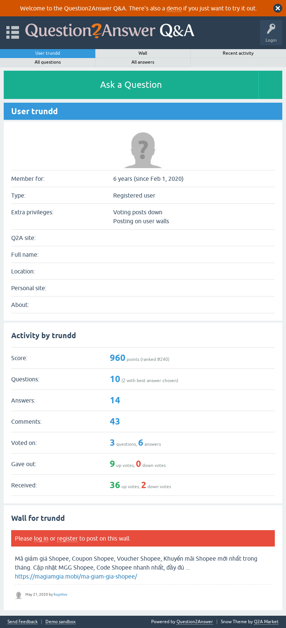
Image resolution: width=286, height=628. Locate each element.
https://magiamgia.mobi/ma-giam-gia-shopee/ (76, 576)
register (67, 538)
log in (41, 538)
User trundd (47, 53)
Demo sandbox (60, 621)
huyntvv (60, 594)
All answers (142, 62)
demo (174, 8)
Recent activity (238, 53)
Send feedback (22, 621)
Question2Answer (195, 621)
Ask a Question (131, 85)
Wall (143, 53)
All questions (48, 62)
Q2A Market (266, 621)
